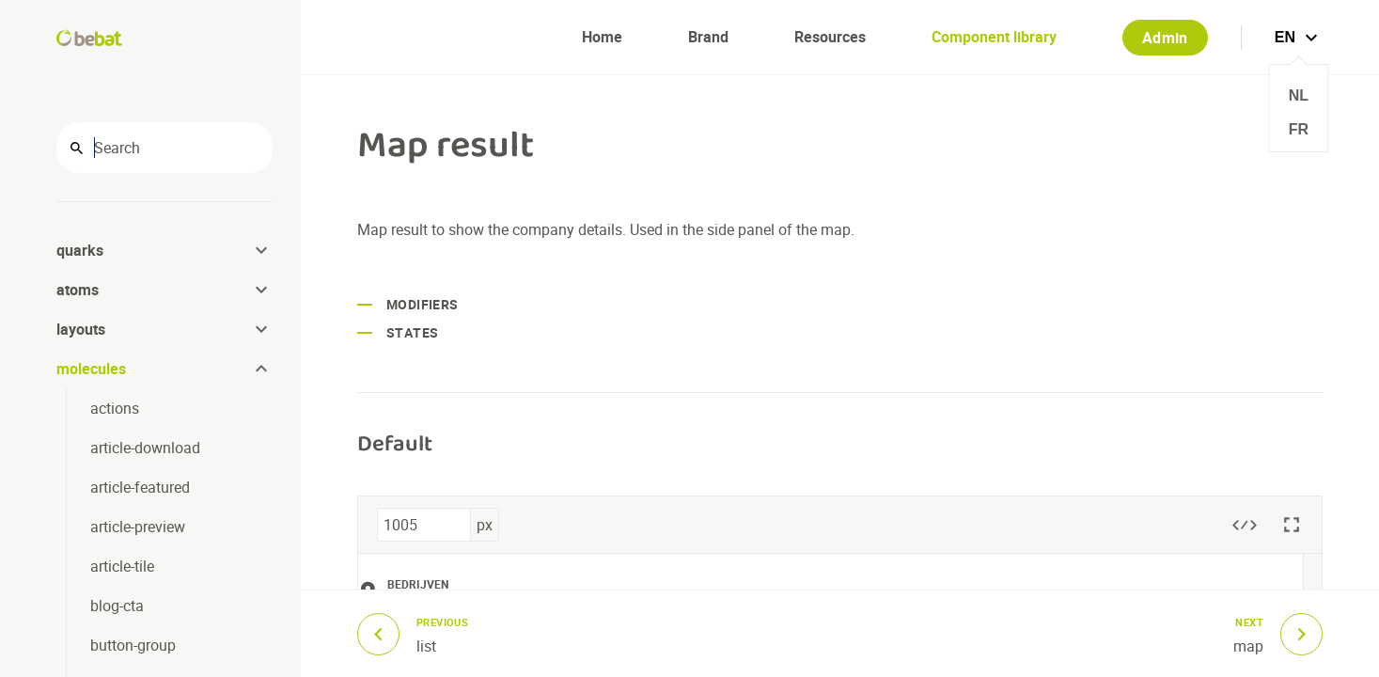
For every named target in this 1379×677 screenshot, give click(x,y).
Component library (994, 36)
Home (602, 36)
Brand (708, 36)
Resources (830, 36)
